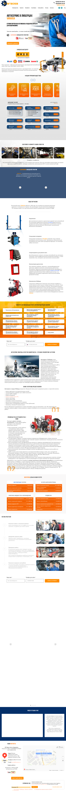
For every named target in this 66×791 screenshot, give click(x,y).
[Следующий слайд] (46, 187)
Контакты (52, 7)
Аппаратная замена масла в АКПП (43, 789)
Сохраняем (13, 35)
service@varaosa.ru (15, 762)
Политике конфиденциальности (36, 784)
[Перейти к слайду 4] (33, 705)
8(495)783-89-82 (60, 1)
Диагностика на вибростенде (15, 112)
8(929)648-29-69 (60, 3)
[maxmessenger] (61, 8)
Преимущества (15, 7)
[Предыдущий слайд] (20, 187)
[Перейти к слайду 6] (35, 705)
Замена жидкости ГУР (32, 113)
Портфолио (27, 7)
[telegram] (59, 8)
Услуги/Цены (33, 7)
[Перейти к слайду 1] (30, 705)
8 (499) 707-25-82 (17, 759)
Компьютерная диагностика (14, 113)
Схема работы (40, 7)
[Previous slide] (32, 80)
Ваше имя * (9, 341)
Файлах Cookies (44, 784)
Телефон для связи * (31, 341)
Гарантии (21, 7)
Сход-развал (30, 115)
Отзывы (46, 7)
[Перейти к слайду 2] (31, 705)
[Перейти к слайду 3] (32, 705)
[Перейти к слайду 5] (34, 705)
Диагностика (11, 108)
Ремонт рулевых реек (32, 111)
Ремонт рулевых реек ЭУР (33, 112)
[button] (64, 7)
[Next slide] (34, 80)
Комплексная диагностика (14, 111)
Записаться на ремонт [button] (61, 5)
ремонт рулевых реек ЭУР (12, 396)
